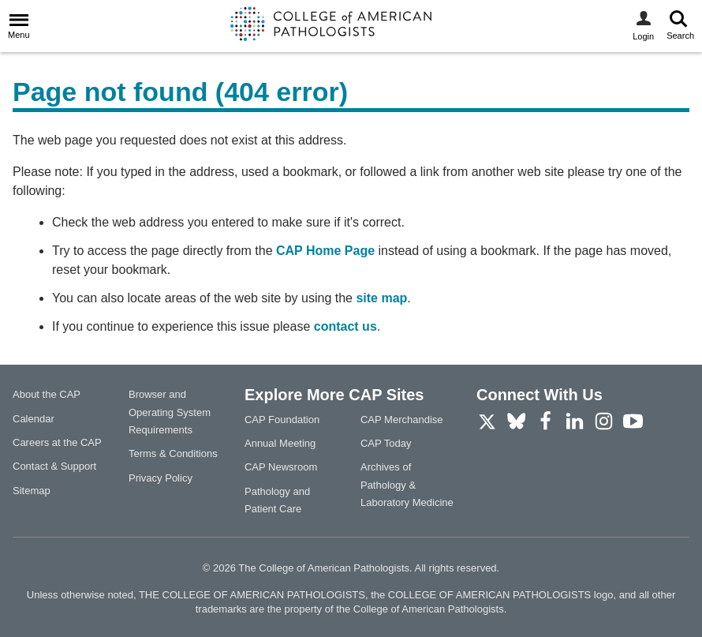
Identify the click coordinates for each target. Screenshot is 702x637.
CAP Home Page (325, 250)
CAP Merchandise (401, 419)
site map (381, 298)
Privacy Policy (160, 478)
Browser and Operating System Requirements (170, 412)
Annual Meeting (280, 443)
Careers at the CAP (57, 442)
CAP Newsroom (281, 467)
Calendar (33, 419)
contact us (345, 326)
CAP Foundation (282, 419)
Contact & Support (54, 466)
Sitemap (31, 490)
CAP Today (386, 443)
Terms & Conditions (173, 453)
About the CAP (46, 394)
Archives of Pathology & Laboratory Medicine (407, 484)
